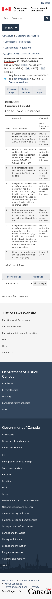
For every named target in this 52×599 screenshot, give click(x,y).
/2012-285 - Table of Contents (22, 53)
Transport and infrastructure (17, 526)
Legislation (25, 41)
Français (45, 2)
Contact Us (8, 352)
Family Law (7, 383)
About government (12, 447)
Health (5, 487)
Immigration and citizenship (17, 461)
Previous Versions (18, 82)
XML (28, 68)
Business (6, 474)
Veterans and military (13, 558)
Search (5, 339)
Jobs (4, 455)
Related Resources (11, 326)
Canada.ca (7, 35)
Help (4, 346)
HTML (24, 64)
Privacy (35, 586)
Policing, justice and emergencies (19, 519)
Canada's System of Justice (16, 402)
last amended (20, 78)
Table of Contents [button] (25, 91)
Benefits (6, 481)
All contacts (8, 434)
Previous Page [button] (11, 91)
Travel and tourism (12, 468)
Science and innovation (14, 545)
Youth (5, 565)
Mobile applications (29, 580)
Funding (6, 396)
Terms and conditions (16, 586)
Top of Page (11, 591)
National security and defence (17, 506)
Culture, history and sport (15, 513)
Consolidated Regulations (17, 47)
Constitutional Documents (16, 320)
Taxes (5, 494)
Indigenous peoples (12, 552)
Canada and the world (13, 532)
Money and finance (12, 539)
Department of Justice (27, 35)
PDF (43, 68)
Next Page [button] (39, 91)
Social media (8, 580)
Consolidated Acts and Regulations (20, 333)
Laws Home (10, 41)
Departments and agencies (16, 441)
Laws (4, 409)
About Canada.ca (13, 583)
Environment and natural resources (21, 500)
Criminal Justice (10, 389)
